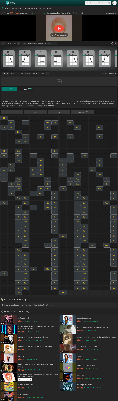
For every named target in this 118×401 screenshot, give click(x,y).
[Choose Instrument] (47, 73)
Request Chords (25, 380)
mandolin (28, 73)
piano (13, 73)
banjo (35, 73)
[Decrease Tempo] (3, 43)
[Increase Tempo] (18, 43)
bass (42, 73)
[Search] (109, 3)
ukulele (20, 73)
